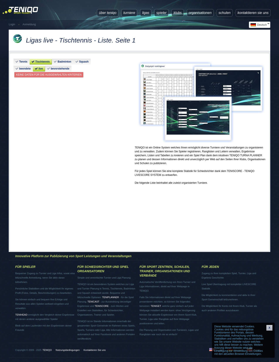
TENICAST (93, 301)
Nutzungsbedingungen (68, 350)
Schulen (225, 13)
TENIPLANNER (110, 297)
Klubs (178, 13)
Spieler (161, 13)
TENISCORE (102, 306)
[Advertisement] (200, 215)
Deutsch (259, 24)
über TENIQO (107, 13)
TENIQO (47, 350)
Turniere (129, 13)
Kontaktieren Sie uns (253, 13)
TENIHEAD (21, 314)
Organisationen (200, 13)
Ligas (145, 13)
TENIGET (156, 306)
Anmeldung (29, 24)
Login (12, 24)
